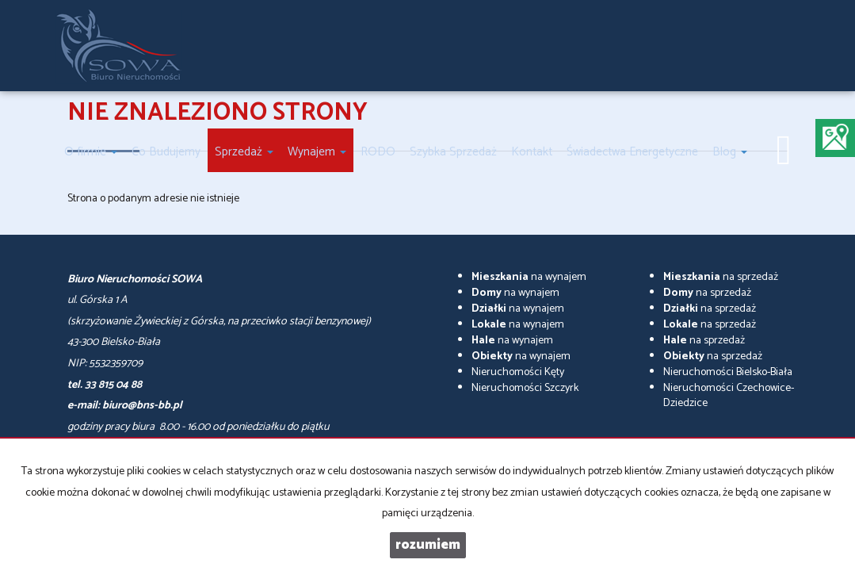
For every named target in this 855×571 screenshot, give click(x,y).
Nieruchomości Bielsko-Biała (727, 372)
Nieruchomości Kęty (517, 372)
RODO (378, 152)
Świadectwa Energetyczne (632, 152)
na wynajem (528, 277)
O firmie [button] (90, 152)
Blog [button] (729, 152)
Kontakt (531, 152)
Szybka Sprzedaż (453, 152)
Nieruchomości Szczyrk (524, 388)
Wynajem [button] (317, 152)
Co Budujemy (166, 152)
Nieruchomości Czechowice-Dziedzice (728, 396)
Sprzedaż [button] (244, 152)
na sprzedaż (720, 277)
